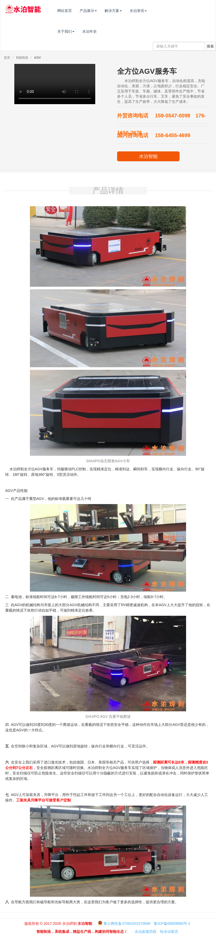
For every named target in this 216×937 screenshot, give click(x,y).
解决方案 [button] (124, 11)
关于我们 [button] (76, 31)
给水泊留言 (169, 931)
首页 (7, 57)
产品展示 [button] (99, 11)
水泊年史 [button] (100, 31)
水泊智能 (148, 156)
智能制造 (22, 57)
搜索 (210, 46)
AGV (37, 57)
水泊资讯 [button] (149, 11)
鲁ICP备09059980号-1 (172, 923)
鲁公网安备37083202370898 (127, 923)
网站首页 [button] (75, 11)
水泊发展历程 (145, 931)
